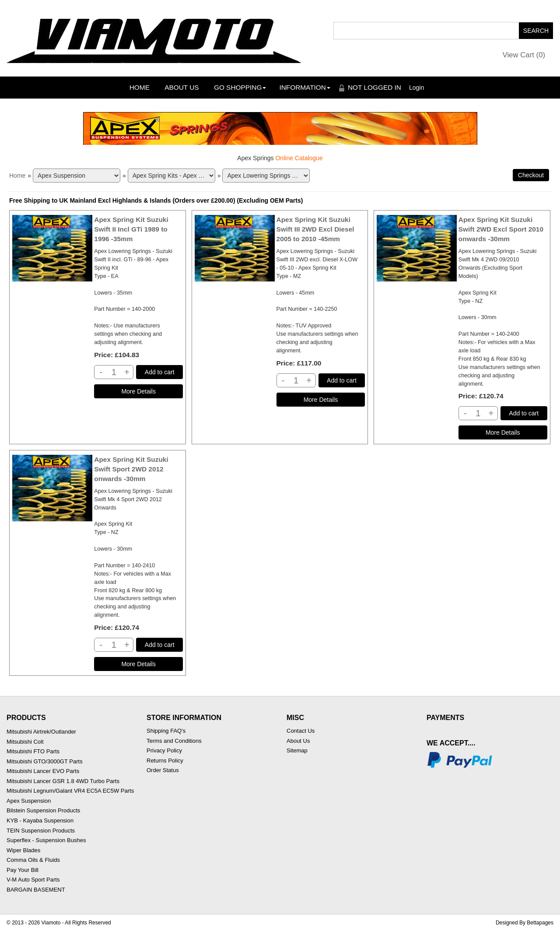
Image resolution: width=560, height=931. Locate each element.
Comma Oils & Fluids (33, 860)
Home (140, 87)
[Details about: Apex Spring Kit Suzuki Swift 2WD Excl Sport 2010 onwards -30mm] (502, 432)
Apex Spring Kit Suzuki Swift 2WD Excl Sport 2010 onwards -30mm (500, 229)
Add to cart (160, 372)
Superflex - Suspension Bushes (46, 840)
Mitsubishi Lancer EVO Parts (43, 771)
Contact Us (301, 730)
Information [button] (304, 87)
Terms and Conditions (174, 741)
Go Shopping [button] (240, 87)
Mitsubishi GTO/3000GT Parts (45, 761)
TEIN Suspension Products (41, 830)
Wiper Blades (23, 850)
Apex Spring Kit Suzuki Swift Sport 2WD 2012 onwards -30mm (131, 469)
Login (416, 87)
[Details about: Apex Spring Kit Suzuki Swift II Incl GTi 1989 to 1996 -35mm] (138, 391)
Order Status (163, 770)
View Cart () (524, 55)
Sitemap (297, 750)
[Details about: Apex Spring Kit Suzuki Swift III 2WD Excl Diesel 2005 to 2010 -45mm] (320, 400)
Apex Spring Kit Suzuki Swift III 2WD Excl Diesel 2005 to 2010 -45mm (315, 229)
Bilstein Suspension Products (43, 810)
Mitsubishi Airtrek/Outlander (41, 731)
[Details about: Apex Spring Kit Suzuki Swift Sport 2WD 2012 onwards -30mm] (138, 664)
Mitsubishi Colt (25, 741)
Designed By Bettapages (524, 923)
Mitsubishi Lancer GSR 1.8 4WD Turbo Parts (63, 781)
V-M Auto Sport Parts (33, 879)
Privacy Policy (164, 750)
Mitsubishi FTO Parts (33, 751)
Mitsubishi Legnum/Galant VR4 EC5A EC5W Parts (70, 790)
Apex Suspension (29, 800)
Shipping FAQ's (166, 730)
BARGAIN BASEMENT (36, 889)
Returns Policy (165, 760)
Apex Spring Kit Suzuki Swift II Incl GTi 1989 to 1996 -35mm (131, 229)
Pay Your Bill (22, 870)
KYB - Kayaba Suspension (40, 820)
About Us (181, 87)
